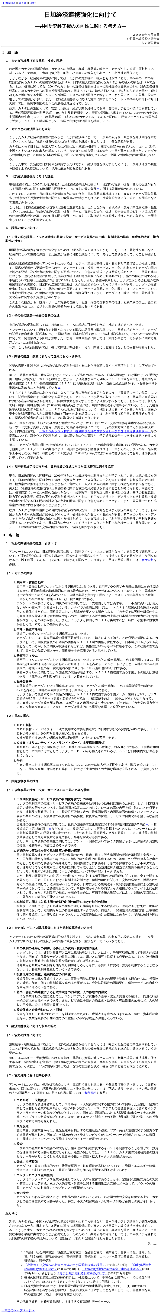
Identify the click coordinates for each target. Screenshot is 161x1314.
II (12, 535)
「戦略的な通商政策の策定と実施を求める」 (112, 1269)
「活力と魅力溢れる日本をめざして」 (82, 1273)
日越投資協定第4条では (40, 1286)
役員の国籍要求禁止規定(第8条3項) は (49, 1277)
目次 (32, 3)
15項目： (30, 1252)
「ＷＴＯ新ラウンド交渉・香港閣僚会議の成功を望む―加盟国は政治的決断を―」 (95, 431)
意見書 (22, 3)
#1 (98, 189)
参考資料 (148, 559)
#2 (59, 388)
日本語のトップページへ (18, 1310)
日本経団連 (9, 3)
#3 (147, 824)
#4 (50, 829)
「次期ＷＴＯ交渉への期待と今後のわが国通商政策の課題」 (64, 1265)
